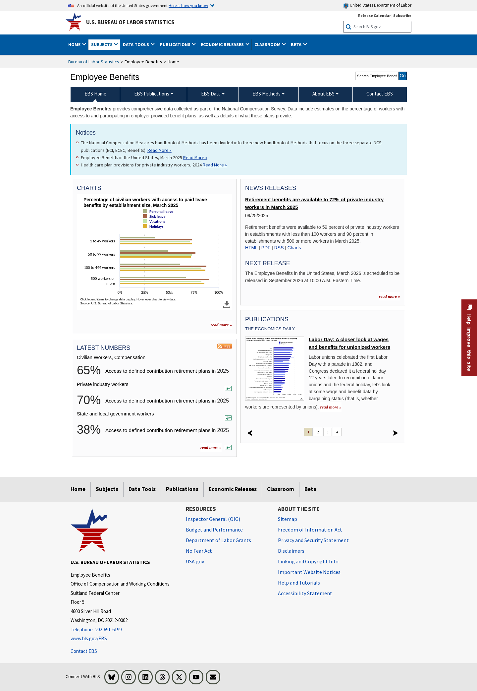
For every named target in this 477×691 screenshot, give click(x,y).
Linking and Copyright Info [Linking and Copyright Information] (308, 561)
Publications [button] (175, 44)
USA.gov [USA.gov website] (195, 561)
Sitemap (287, 519)
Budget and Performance (214, 529)
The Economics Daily (270, 328)
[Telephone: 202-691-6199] (123, 630)
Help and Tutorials (299, 582)
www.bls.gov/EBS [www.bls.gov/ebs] (89, 638)
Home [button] (74, 44)
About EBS (323, 94)
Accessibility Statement (305, 593)
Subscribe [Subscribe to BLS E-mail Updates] (402, 15)
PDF (266, 247)
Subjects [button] (102, 44)
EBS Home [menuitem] (95, 94)
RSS (279, 247)
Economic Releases (233, 489)
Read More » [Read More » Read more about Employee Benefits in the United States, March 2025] (195, 157)
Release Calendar (374, 15)
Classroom (280, 489)
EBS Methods (266, 94)
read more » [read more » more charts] (221, 324)
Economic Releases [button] (223, 44)
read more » (211, 447)
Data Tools (142, 489)
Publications (182, 489)
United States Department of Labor (377, 5)
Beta (310, 489)
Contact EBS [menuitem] (379, 94)
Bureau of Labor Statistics (93, 62)
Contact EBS (84, 651)
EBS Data (211, 94)
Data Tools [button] (136, 44)
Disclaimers (291, 550)
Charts (294, 247)
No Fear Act (199, 550)
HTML (251, 247)
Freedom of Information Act (310, 529)
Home (78, 489)
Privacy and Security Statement (313, 540)
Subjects (107, 489)
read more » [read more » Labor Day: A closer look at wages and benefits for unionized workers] (330, 407)
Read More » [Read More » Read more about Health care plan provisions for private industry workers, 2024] (215, 165)
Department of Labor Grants (218, 540)
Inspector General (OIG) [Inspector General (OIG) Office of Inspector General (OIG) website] (213, 519)
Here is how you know (188, 5)
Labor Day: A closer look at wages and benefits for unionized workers (349, 343)
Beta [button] (296, 44)
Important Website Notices (309, 572)
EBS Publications (151, 94)
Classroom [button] (268, 44)
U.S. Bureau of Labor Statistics (130, 22)
